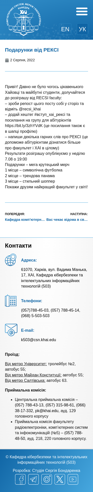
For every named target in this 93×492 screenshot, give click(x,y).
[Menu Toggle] (82, 11)
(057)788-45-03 (34, 310)
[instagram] (47, 479)
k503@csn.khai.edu (38, 340)
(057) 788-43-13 (29, 405)
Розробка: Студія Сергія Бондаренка (46, 470)
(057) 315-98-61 (60, 405)
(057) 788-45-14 (65, 310)
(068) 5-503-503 (35, 316)
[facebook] (20, 479)
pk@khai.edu (47, 411)
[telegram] (33, 479)
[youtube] (73, 479)
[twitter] (60, 479)
